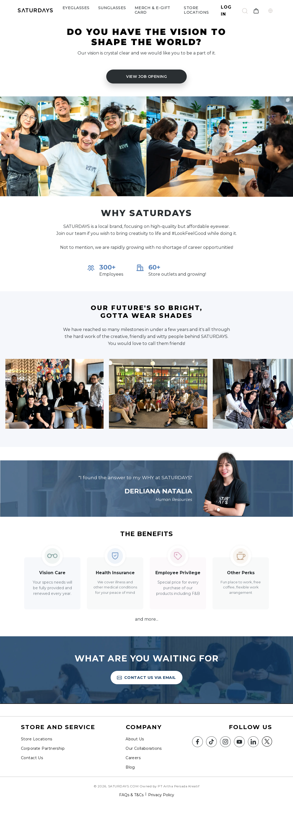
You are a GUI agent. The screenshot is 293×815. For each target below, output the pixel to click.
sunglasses (112, 7)
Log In (226, 11)
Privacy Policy (161, 794)
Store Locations (196, 10)
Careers (133, 757)
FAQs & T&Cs (131, 794)
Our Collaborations (144, 748)
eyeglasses (76, 7)
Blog (130, 767)
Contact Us (32, 757)
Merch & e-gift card (152, 10)
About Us (135, 739)
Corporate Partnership (43, 748)
